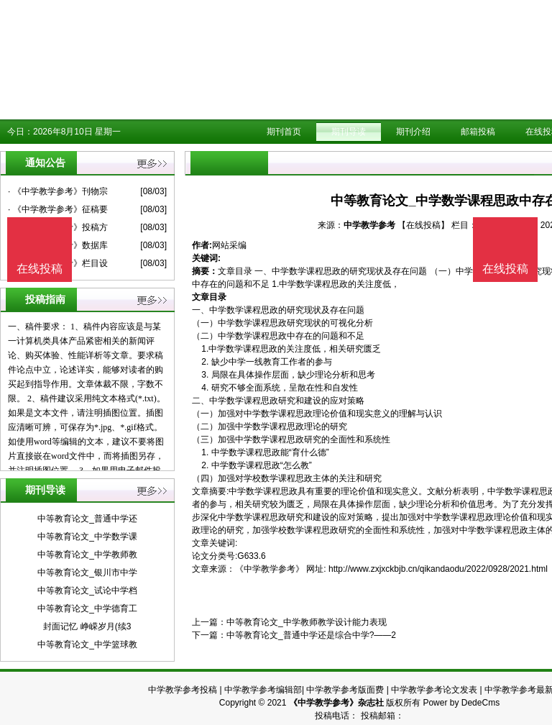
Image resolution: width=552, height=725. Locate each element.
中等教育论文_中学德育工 (87, 608)
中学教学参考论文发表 (434, 690)
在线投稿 (505, 269)
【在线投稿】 (423, 225)
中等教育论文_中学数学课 (87, 537)
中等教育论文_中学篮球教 (87, 644)
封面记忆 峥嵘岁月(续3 (87, 626)
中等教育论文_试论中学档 (87, 590)
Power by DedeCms (461, 703)
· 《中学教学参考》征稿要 (58, 209)
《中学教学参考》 (269, 569)
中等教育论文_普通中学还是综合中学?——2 (311, 635)
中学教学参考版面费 (345, 690)
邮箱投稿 (478, 132)
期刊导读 (348, 132)
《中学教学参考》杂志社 (336, 703)
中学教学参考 (369, 225)
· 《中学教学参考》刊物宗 (58, 191)
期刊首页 (284, 132)
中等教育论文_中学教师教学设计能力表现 (306, 622)
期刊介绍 (413, 132)
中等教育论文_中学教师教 (87, 555)
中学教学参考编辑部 (263, 690)
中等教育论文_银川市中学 (87, 572)
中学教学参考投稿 (182, 690)
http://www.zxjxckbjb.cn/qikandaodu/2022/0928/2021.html (438, 569)
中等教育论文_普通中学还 (87, 519)
